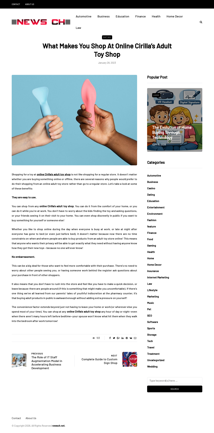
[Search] (174, 380)
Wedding (152, 366)
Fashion (151, 220)
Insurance (153, 271)
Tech (150, 341)
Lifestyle (152, 290)
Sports (151, 328)
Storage (151, 334)
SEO (149, 315)
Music (150, 302)
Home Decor (175, 16)
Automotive (83, 16)
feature (151, 226)
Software (152, 321)
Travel (150, 347)
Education (122, 16)
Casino (151, 188)
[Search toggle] (199, 21)
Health (156, 16)
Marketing (153, 296)
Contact (16, 4)
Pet (149, 309)
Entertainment (156, 207)
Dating (107, 37)
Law (78, 27)
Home (156, 95)
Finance (140, 16)
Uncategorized (155, 360)
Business (103, 16)
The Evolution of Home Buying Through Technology (172, 132)
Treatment (153, 353)
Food (150, 239)
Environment (155, 213)
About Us (29, 4)
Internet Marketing (158, 277)
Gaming (151, 245)
